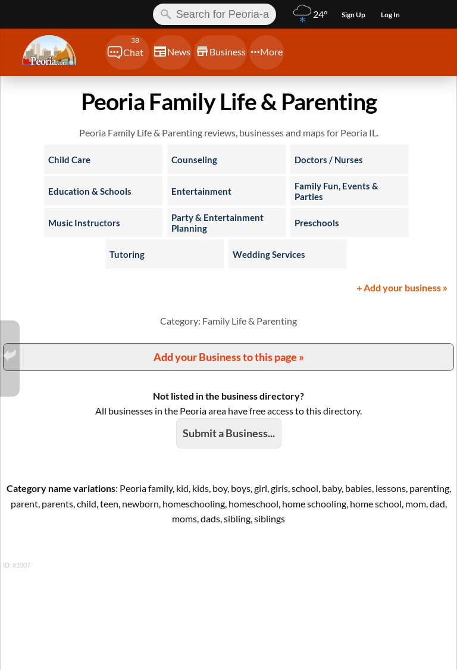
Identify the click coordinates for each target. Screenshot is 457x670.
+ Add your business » (401, 287)
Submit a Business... (229, 433)
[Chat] (127, 52)
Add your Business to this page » (229, 356)
